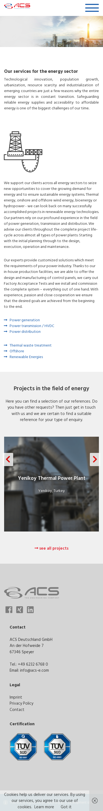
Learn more (44, 807)
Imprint (16, 697)
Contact (17, 709)
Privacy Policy (21, 703)
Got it (66, 807)
